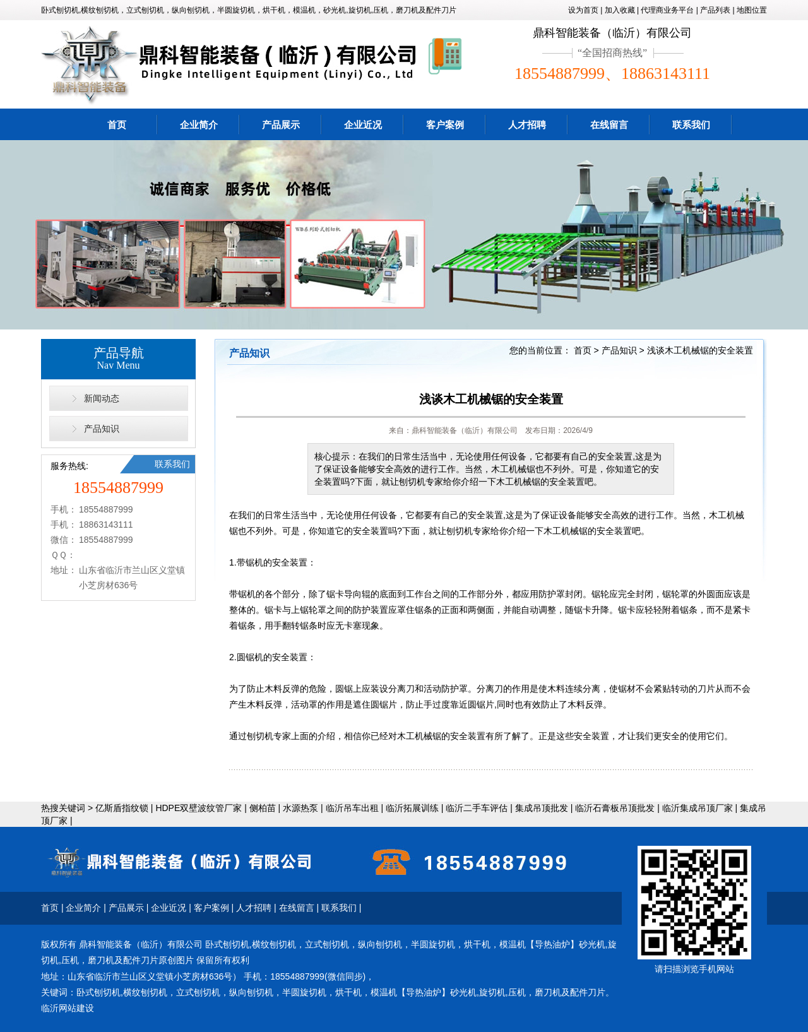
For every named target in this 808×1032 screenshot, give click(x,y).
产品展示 (281, 124)
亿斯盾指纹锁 (121, 808)
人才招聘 (527, 124)
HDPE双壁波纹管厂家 (198, 808)
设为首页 (583, 10)
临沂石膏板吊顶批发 (615, 808)
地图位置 (752, 10)
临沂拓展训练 (412, 808)
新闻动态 (101, 398)
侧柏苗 (262, 808)
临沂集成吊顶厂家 (697, 808)
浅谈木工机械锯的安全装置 (700, 350)
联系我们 (691, 124)
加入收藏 (620, 10)
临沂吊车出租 (352, 808)
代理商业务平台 (667, 10)
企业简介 (199, 124)
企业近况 (363, 124)
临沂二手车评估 (477, 808)
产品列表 (715, 10)
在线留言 (609, 124)
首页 (116, 124)
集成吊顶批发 (541, 808)
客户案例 (445, 124)
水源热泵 (300, 808)
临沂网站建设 (67, 1008)
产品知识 (101, 429)
